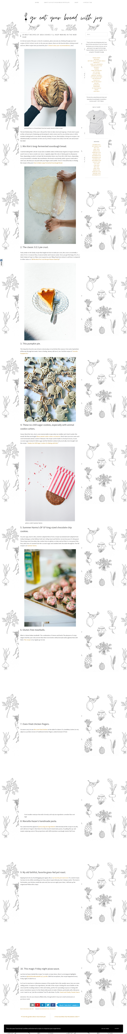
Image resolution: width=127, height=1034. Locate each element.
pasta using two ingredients (46, 827)
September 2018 (96, 160)
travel (97, 89)
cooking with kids (96, 65)
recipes (32, 1009)
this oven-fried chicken (40, 729)
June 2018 (97, 165)
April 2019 (97, 149)
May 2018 (96, 167)
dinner (96, 69)
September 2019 (96, 146)
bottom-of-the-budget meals (96, 61)
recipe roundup (24, 1009)
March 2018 (96, 170)
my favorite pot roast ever (60, 878)
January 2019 (97, 154)
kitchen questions (96, 77)
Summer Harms (32, 546)
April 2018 (97, 168)
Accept (117, 1028)
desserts (96, 67)
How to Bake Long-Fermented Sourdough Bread (48, 163)
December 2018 (96, 155)
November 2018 (96, 157)
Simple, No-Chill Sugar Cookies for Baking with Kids (43, 443)
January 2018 (97, 173)
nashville (97, 80)
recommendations (44, 1009)
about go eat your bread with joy (57, 2)
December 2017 (96, 175)
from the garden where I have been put (34, 1016)
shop (76, 2)
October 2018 (97, 159)
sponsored (96, 86)
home (37, 2)
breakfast (96, 62)
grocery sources (96, 75)
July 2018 (96, 163)
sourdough (96, 85)
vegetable (97, 91)
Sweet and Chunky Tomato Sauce (70, 992)
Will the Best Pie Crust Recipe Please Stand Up (45, 259)
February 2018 (96, 171)
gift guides (96, 72)
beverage (96, 59)
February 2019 (96, 152)
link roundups (96, 78)
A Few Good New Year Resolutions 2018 (66, 1016)
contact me (87, 2)
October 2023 (97, 144)
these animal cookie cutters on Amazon (48, 436)
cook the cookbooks (96, 64)
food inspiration (96, 70)
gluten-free (96, 73)
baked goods (96, 57)
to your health (96, 88)
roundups (53, 1009)
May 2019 (96, 147)
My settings (105, 1028)
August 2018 (96, 162)
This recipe (27, 640)
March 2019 (96, 151)
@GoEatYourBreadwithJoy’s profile (37, 976)
